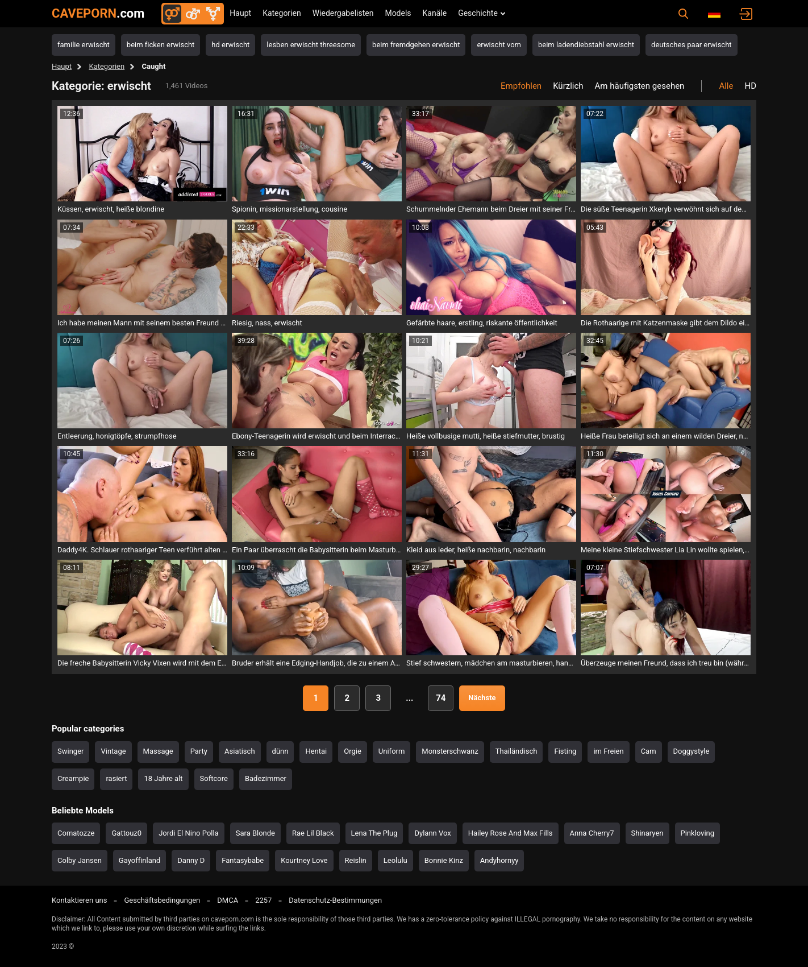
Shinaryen (647, 833)
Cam (648, 751)
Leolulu (395, 860)
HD (750, 86)
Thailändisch (516, 751)
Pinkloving (698, 833)
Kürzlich (568, 86)
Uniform (391, 751)
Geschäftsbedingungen (162, 900)
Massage (158, 751)
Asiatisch (239, 751)
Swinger (70, 751)
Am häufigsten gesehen (640, 86)
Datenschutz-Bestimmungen (335, 900)
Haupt (240, 13)
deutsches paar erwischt (691, 44)
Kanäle (435, 13)
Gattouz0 (126, 833)
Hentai (316, 751)
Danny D (191, 860)
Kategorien (282, 13)
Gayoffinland (139, 860)
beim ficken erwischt (161, 44)
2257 (263, 900)
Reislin (355, 860)
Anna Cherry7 (592, 833)
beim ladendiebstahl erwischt (586, 44)
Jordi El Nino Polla (189, 833)
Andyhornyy (499, 860)
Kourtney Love (304, 860)
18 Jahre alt (163, 778)
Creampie (73, 778)
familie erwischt (83, 44)
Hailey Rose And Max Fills (510, 833)
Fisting (565, 751)
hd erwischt (230, 44)
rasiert (116, 778)
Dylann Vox (432, 833)
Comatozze (75, 833)
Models (398, 13)
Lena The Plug (374, 833)
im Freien (608, 751)
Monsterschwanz (450, 751)
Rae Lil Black (313, 833)
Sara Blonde (255, 833)
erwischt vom (499, 44)
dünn (280, 751)
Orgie (352, 751)
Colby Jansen (79, 860)
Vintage (113, 751)
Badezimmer (265, 778)
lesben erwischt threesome (310, 44)
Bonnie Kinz (443, 860)
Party (198, 751)
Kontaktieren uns (79, 900)
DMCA (227, 900)
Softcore (214, 778)
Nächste (481, 697)
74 (440, 698)
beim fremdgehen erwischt (416, 44)
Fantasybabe (243, 860)
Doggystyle (691, 751)
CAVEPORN (98, 13)
